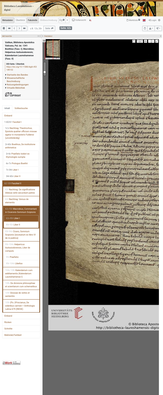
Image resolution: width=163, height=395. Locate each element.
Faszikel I (13, 122)
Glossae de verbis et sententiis (17, 294)
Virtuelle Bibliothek (16, 88)
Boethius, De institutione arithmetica (20, 146)
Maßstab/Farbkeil (13, 335)
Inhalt (7, 108)
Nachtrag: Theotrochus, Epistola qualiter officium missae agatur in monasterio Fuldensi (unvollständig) (21, 133)
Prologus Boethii (17, 163)
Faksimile (32, 20)
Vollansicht (79, 20)
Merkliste (133, 20)
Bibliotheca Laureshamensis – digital (19, 8)
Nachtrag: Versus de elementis (16, 201)
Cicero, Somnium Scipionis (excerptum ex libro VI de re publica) (20, 234)
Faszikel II (12, 183)
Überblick (20, 20)
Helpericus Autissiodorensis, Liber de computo (17, 247)
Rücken (7, 322)
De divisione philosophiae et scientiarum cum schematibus (21, 285)
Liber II (13, 176)
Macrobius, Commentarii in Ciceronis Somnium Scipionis (21, 210)
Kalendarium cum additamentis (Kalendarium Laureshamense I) (19, 273)
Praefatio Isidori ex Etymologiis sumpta (18, 155)
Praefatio (12, 257)
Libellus (14, 263)
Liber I (12, 170)
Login (152, 20)
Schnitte (8, 328)
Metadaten (7, 20)
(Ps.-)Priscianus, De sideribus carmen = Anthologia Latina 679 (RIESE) (20, 305)
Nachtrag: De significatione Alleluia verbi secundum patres (20, 191)
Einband (8, 115)
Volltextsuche (21, 108)
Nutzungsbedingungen (18, 84)
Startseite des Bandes (17, 75)
